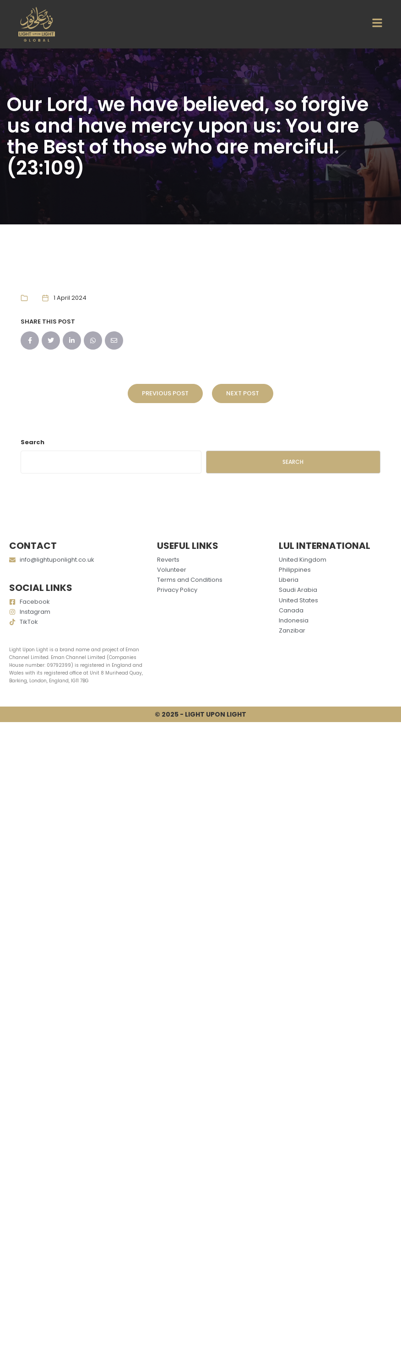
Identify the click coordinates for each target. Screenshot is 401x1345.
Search (32, 442)
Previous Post (165, 393)
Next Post (242, 393)
